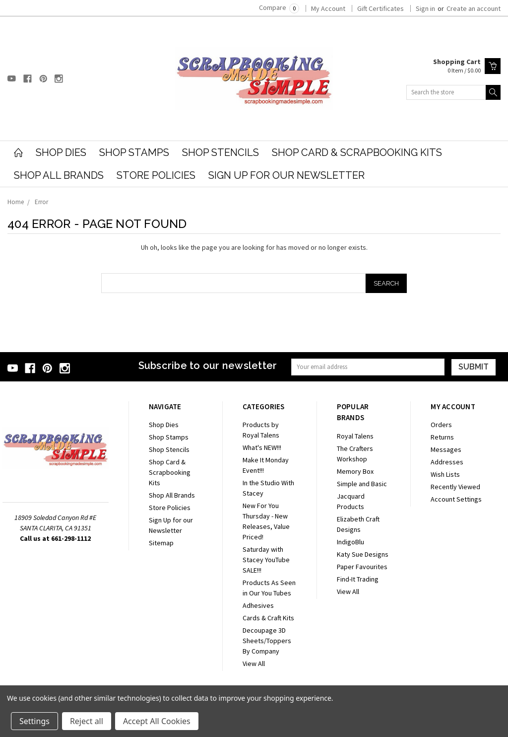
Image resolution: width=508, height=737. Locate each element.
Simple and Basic (362, 483)
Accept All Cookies (156, 721)
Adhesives (258, 605)
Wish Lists (445, 474)
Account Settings (456, 499)
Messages (446, 449)
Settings (34, 721)
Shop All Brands (59, 175)
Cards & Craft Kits (268, 617)
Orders (441, 424)
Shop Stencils (220, 152)
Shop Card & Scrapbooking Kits (357, 152)
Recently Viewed (455, 486)
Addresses (447, 461)
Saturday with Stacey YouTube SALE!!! (266, 560)
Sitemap (161, 542)
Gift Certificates (380, 8)
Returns (442, 437)
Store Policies (156, 175)
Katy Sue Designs (362, 554)
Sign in (425, 8)
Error (41, 202)
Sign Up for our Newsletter (286, 175)
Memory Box (355, 471)
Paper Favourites (362, 566)
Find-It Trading (358, 579)
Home (15, 202)
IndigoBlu (350, 541)
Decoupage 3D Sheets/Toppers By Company (267, 641)
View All (254, 663)
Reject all (86, 721)
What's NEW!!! (262, 447)
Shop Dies (61, 152)
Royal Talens (355, 436)
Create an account (473, 8)
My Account (328, 8)
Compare (279, 7)
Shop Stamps (134, 152)
